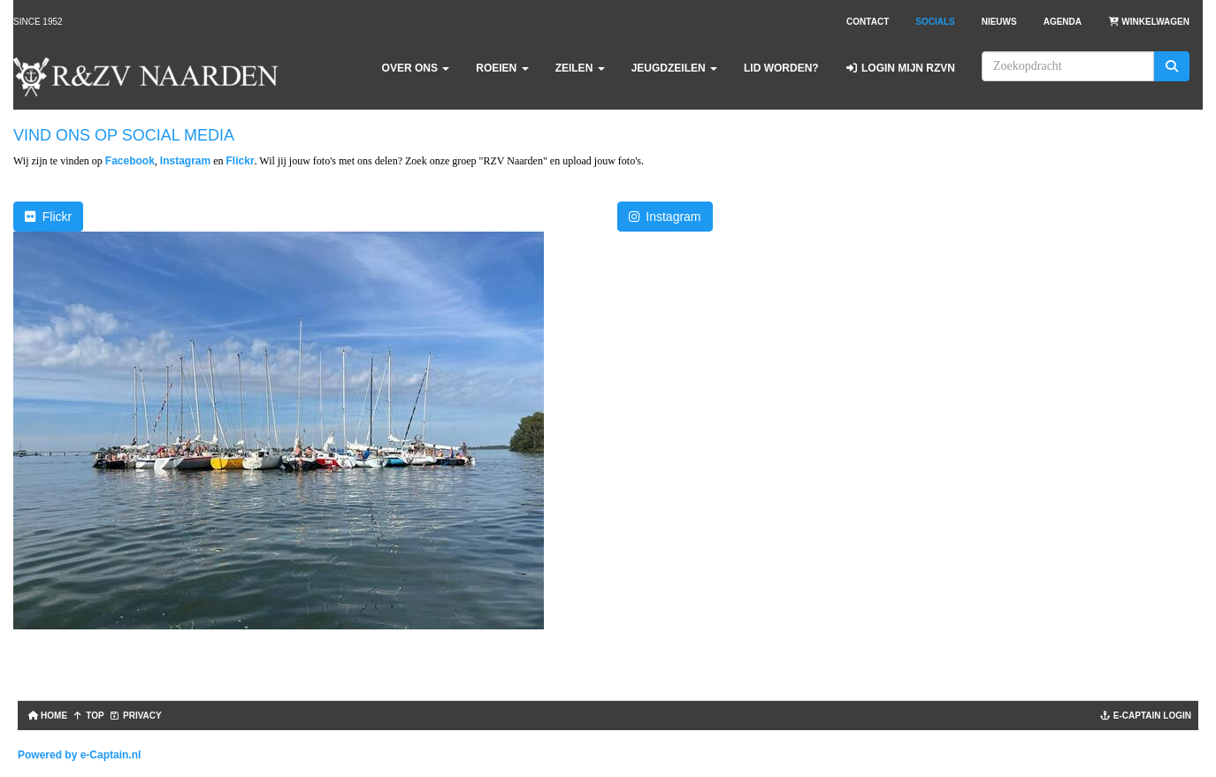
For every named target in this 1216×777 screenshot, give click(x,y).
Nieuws (999, 22)
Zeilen (580, 68)
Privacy (136, 715)
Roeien (502, 68)
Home (46, 715)
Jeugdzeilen (674, 68)
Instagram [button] (665, 216)
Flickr (240, 161)
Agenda (1063, 22)
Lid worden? (781, 68)
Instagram (185, 161)
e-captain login (1145, 715)
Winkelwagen (1148, 22)
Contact (867, 22)
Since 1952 (38, 22)
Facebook (130, 161)
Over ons (416, 68)
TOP (88, 715)
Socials (934, 22)
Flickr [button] (48, 216)
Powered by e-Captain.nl (79, 755)
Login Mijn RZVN (900, 68)
